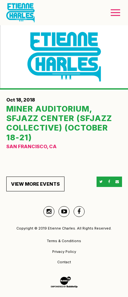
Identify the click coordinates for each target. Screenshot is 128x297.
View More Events (35, 184)
